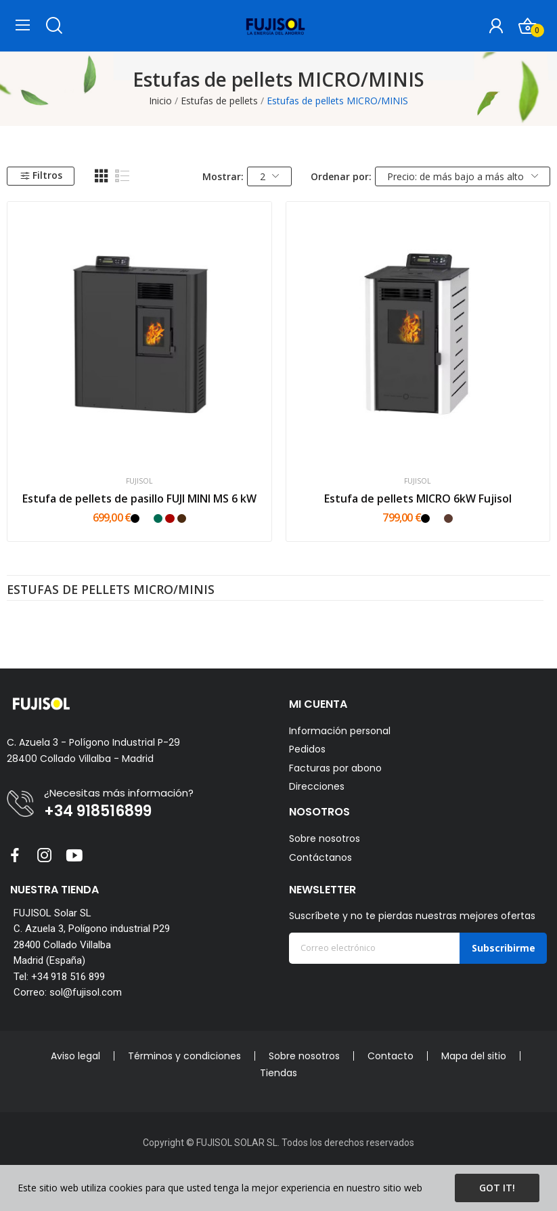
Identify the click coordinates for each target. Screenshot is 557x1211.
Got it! (497, 1187)
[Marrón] (181, 518)
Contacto (390, 1056)
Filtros (41, 175)
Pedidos (307, 749)
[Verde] (158, 518)
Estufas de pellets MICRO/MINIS (111, 590)
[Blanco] (146, 518)
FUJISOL (139, 481)
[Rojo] (169, 518)
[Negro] (135, 518)
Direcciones (316, 787)
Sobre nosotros (324, 838)
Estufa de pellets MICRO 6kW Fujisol (418, 498)
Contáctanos (320, 857)
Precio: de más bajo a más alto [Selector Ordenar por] (462, 176)
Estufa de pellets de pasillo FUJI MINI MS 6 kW (139, 498)
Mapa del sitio (473, 1056)
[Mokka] (448, 518)
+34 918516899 (98, 811)
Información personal (340, 731)
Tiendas (278, 1073)
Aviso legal (75, 1056)
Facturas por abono (335, 768)
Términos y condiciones (184, 1056)
